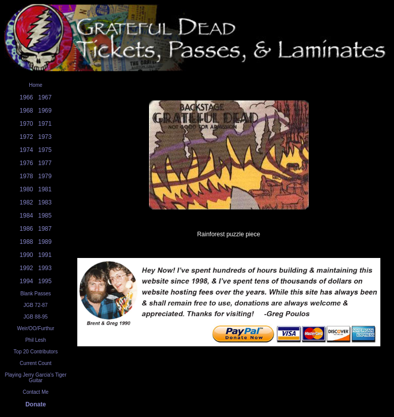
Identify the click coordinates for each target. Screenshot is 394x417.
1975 (45, 149)
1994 (26, 281)
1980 (26, 189)
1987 (45, 228)
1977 (45, 163)
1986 (26, 228)
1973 (45, 136)
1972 (26, 136)
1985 (45, 215)
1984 (26, 215)
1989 (45, 241)
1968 (26, 110)
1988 (26, 241)
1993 (45, 268)
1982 (26, 202)
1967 (45, 97)
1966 (26, 97)
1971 (45, 123)
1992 (26, 268)
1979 (45, 176)
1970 (26, 123)
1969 (45, 110)
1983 (45, 202)
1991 (45, 254)
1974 (26, 149)
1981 (45, 189)
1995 (45, 281)
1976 (26, 163)
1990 (26, 254)
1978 (26, 176)
